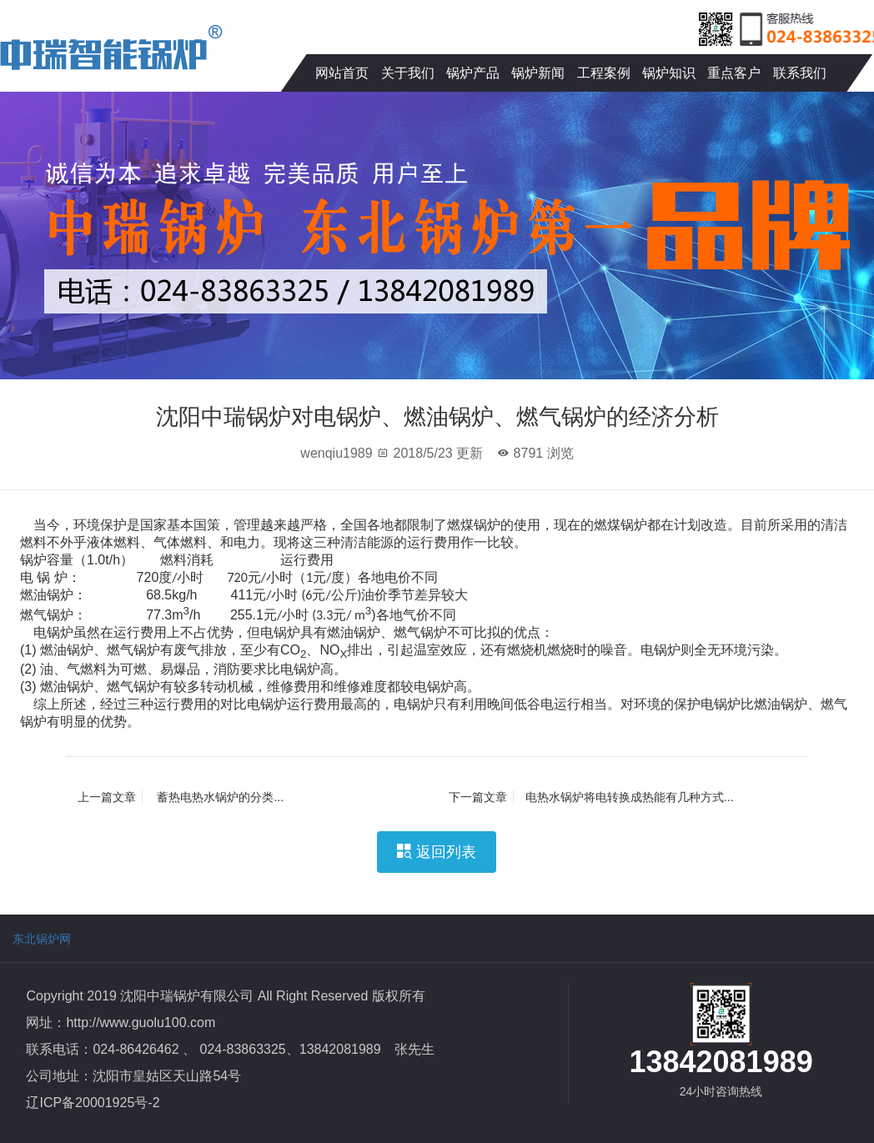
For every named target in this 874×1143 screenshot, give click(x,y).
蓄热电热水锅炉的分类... (181, 797)
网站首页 (342, 73)
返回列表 (436, 852)
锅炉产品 (473, 73)
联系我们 (799, 73)
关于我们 (407, 73)
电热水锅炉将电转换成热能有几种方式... (591, 797)
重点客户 (734, 73)
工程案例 (603, 73)
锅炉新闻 (538, 73)
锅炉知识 (669, 73)
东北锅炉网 (42, 938)
